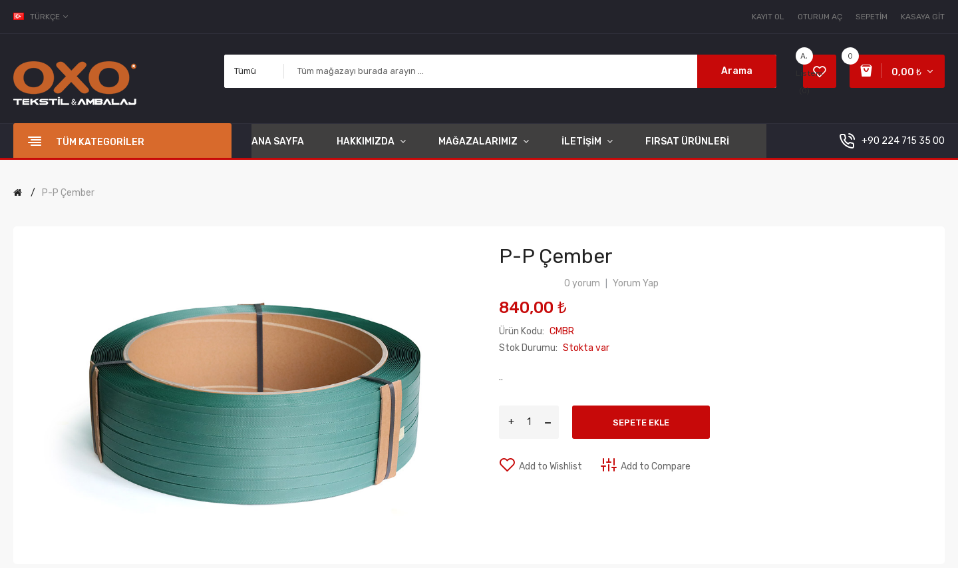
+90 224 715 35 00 (903, 140)
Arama (736, 71)
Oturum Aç (820, 16)
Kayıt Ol (768, 16)
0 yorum (582, 283)
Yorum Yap (636, 283)
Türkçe (41, 16)
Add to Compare (656, 466)
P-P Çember (68, 192)
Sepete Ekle (641, 422)
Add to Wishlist (550, 466)
